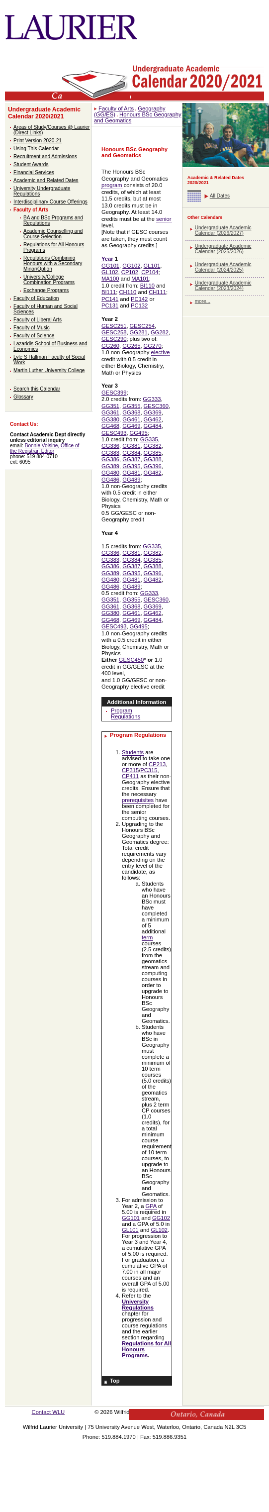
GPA (150, 1206)
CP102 (129, 272)
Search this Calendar (36, 389)
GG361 (110, 412)
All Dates (220, 196)
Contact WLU (48, 1412)
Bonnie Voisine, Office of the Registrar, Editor (44, 448)
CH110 (127, 292)
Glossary (23, 397)
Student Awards (30, 164)
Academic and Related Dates (46, 180)
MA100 (110, 279)
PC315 (148, 770)
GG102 (131, 266)
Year (107, 259)
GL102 (109, 272)
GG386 (110, 459)
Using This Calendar (36, 148)
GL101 (152, 266)
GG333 (152, 399)
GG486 (110, 480)
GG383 (110, 453)
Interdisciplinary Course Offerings (50, 201)
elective (160, 352)
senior (163, 219)
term (147, 937)
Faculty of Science (33, 335)
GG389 (110, 466)
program (111, 185)
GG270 (153, 346)
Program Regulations (125, 713)
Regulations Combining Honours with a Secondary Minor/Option (52, 263)
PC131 (109, 305)
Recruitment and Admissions (45, 156)
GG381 (131, 446)
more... (202, 301)
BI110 (147, 286)
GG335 (149, 439)
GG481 (131, 473)
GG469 (131, 426)
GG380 (110, 419)
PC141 (109, 299)
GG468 (110, 426)
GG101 (110, 266)
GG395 (131, 466)
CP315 (130, 770)
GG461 (131, 419)
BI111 (108, 292)
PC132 (139, 305)
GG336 (110, 446)
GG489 (131, 480)
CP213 (157, 764)
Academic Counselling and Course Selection (53, 233)
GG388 (153, 459)
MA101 (140, 279)
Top (115, 1381)
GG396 (153, 466)
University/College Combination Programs (49, 279)
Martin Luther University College (49, 370)
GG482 (153, 473)
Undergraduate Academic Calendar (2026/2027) (223, 230)
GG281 (139, 332)
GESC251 (113, 326)
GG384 (131, 453)
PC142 (139, 299)
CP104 (149, 272)
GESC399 (113, 393)
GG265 (131, 346)
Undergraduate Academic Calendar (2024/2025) (223, 267)
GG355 (131, 406)
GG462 (153, 419)
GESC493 (113, 433)
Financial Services (33, 172)
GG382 (153, 446)
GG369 (153, 412)
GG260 (110, 346)
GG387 (131, 459)
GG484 (153, 426)
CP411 (130, 776)
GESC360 (156, 406)
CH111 (157, 292)
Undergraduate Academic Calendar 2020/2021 (44, 113)
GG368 (131, 412)
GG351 (110, 406)
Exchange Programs (46, 290)
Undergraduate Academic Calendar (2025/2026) (223, 248)
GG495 (139, 433)
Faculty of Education (36, 298)
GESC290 (113, 339)
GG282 (160, 332)
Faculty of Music (31, 327)
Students (133, 752)
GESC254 (142, 326)
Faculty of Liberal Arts (37, 319)
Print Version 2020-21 (37, 140)
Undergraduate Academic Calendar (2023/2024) (223, 285)
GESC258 (113, 332)
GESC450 (131, 660)
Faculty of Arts (30, 209)
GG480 (110, 473)
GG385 (153, 453)
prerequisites (138, 800)
